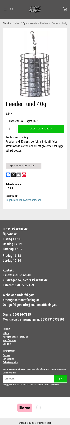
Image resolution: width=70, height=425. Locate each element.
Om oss (6, 355)
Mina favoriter (9, 340)
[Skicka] (60, 378)
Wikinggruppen (44, 422)
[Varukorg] (65, 9)
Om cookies (8, 358)
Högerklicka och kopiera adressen (23, 200)
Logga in (7, 343)
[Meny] (5, 9)
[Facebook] (8, 175)
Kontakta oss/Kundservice (15, 336)
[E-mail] (18, 175)
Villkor (6, 333)
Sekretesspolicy (10, 362)
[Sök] (11, 9)
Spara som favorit (23, 165)
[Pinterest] (24, 175)
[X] (13, 175)
